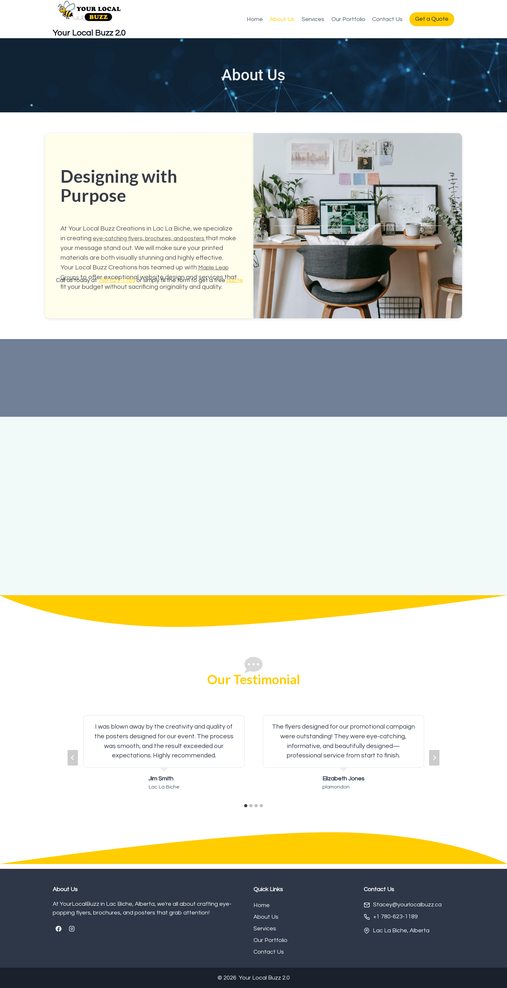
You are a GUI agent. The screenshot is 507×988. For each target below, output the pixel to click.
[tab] (245, 811)
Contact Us (387, 19)
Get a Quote (431, 19)
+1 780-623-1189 (395, 917)
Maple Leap (215, 322)
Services (313, 19)
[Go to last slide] (73, 763)
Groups (71, 332)
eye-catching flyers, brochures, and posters (157, 283)
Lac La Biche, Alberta (401, 930)
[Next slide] (434, 763)
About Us (282, 19)
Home (255, 19)
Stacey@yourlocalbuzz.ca (407, 905)
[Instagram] (72, 929)
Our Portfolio (348, 19)
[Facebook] (58, 929)
